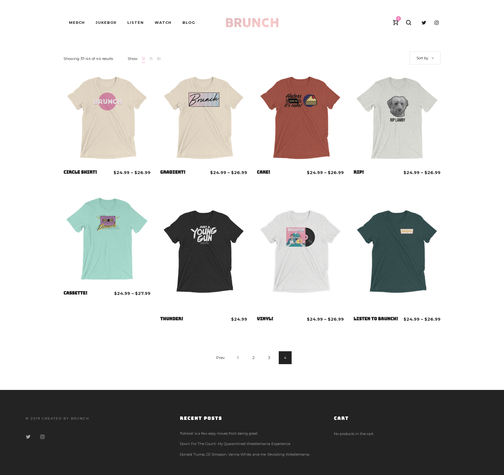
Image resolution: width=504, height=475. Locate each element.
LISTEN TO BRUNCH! (376, 319)
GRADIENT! (172, 172)
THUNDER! (171, 319)
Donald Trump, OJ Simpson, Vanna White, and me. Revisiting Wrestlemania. (245, 454)
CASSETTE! (75, 293)
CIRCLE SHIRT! (80, 172)
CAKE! (263, 172)
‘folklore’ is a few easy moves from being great (218, 433)
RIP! (359, 172)
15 (150, 58)
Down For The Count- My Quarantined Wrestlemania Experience (235, 443)
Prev (220, 357)
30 (158, 58)
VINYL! (265, 319)
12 (143, 58)
